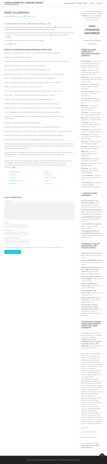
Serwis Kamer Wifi (94, 392)
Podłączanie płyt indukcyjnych (23, 3)
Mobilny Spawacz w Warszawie (90, 360)
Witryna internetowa (12, 238)
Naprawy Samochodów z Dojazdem (91, 364)
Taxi (82, 377)
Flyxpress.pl (84, 392)
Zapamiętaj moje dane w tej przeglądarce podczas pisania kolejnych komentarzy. (33, 247)
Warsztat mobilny (86, 366)
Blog (92, 3)
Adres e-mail (9, 230)
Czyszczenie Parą (94, 358)
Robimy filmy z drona (95, 387)
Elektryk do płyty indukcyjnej (92, 40)
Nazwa (7, 223)
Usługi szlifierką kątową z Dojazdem (91, 421)
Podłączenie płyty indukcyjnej (76, 3)
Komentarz (8, 201)
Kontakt (100, 3)
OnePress (62, 460)
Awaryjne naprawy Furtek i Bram (90, 362)
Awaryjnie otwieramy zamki (89, 389)
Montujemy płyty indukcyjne (89, 381)
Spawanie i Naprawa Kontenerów (91, 423)
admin (33, 16)
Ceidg (96, 443)
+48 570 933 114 (92, 44)
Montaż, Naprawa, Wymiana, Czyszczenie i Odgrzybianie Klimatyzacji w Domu (91, 396)
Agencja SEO (97, 375)
